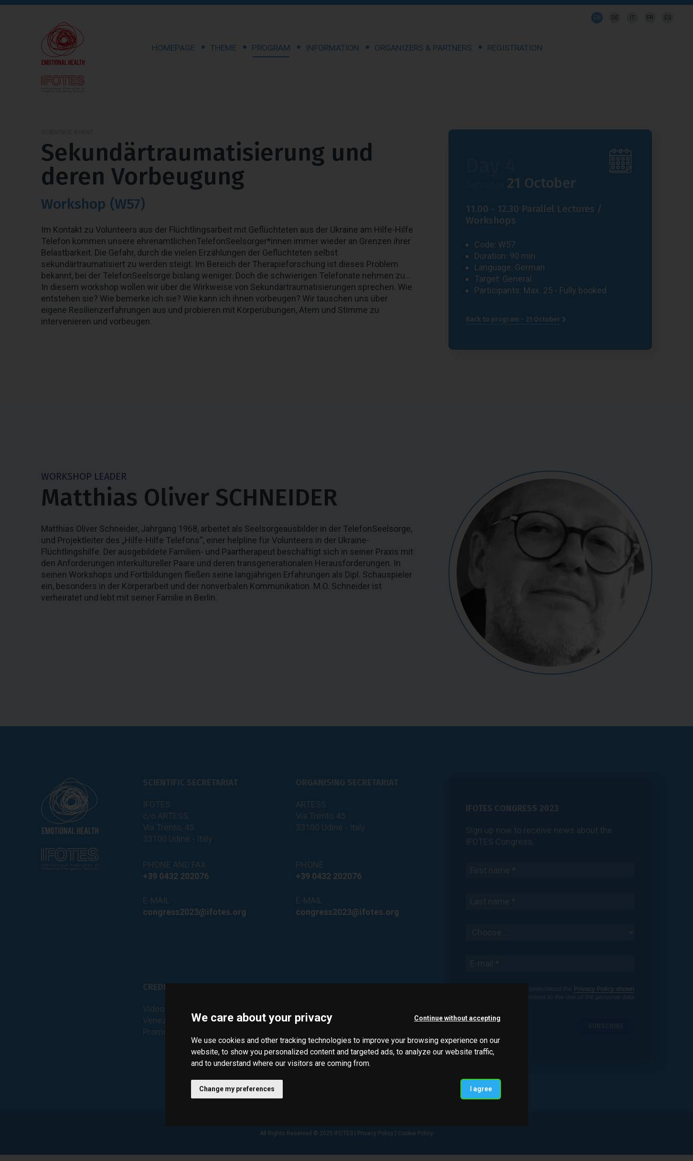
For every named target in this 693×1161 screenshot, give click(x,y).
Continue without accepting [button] (457, 1017)
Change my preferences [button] (237, 1089)
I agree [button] (480, 1089)
